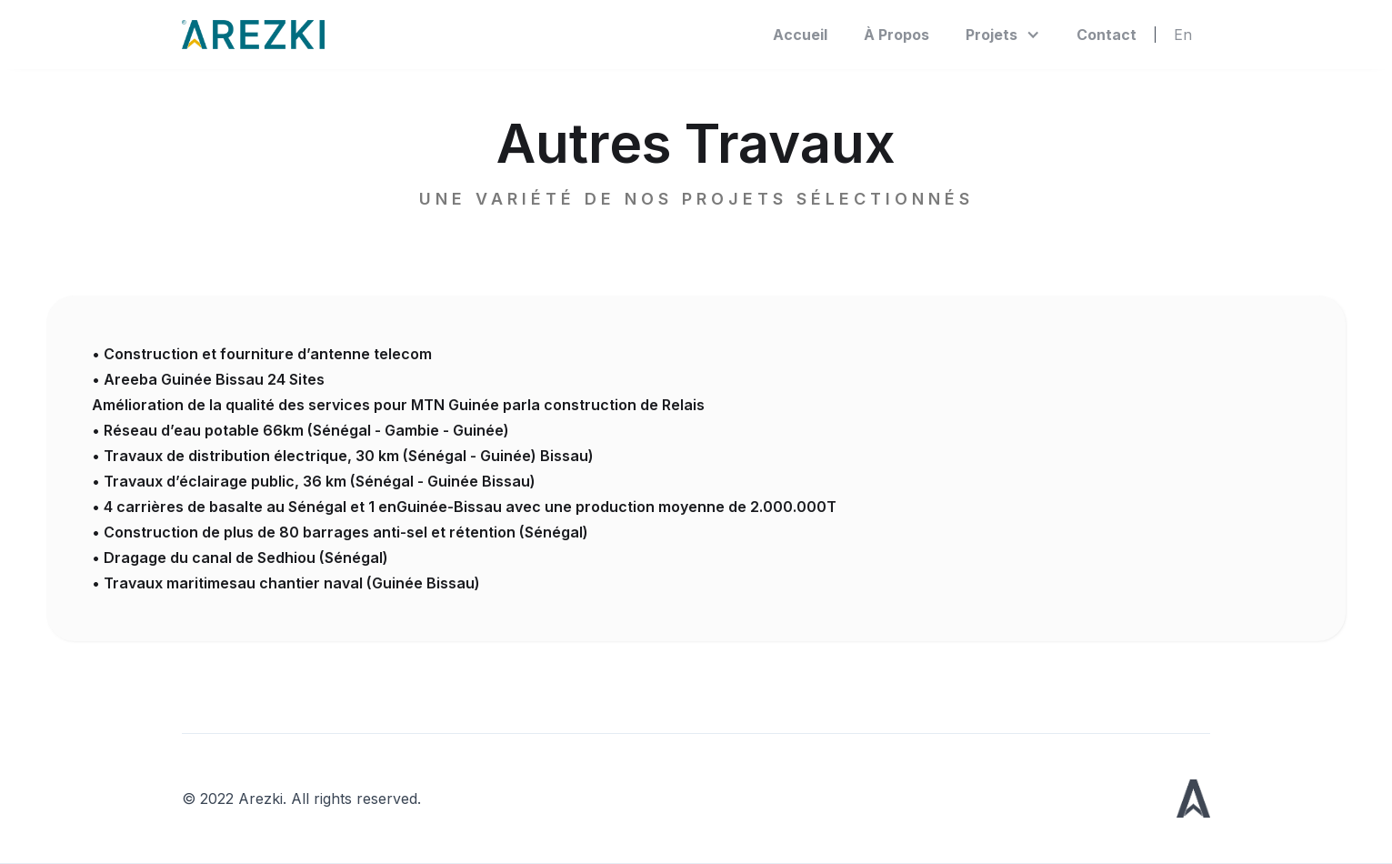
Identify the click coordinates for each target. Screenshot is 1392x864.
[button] (1002, 34)
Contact (1107, 34)
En (1183, 34)
